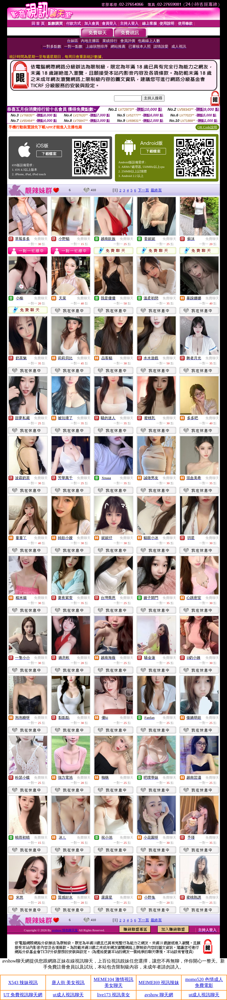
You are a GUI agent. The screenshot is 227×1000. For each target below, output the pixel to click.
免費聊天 (41, 239)
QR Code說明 (207, 127)
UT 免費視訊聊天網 (22, 994)
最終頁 (156, 190)
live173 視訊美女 (113, 994)
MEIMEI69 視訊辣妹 (158, 982)
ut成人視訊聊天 (68, 994)
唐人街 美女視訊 (68, 982)
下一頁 (143, 190)
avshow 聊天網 (158, 994)
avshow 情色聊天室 (65, 930)
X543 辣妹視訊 (23, 982)
